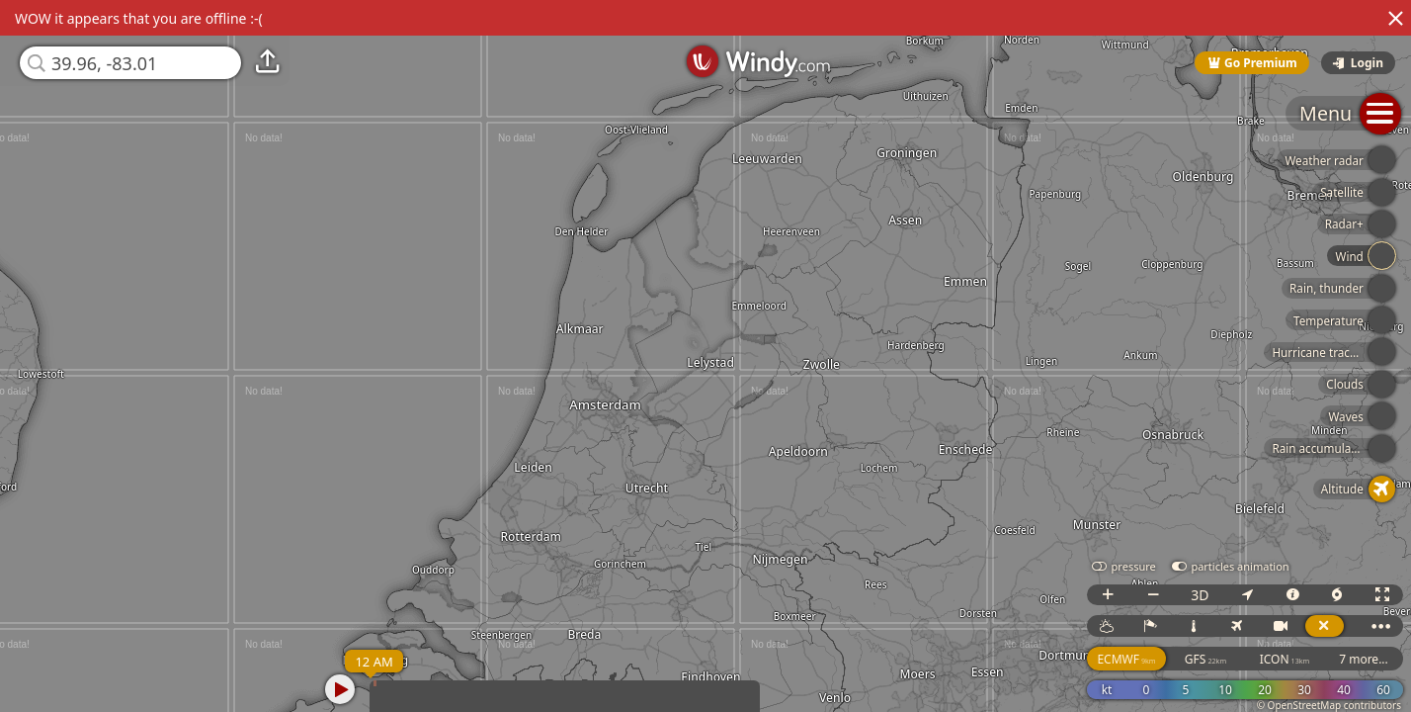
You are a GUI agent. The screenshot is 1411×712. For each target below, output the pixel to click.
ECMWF (1126, 659)
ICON (1285, 659)
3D (1199, 594)
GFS (1205, 659)
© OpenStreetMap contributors (1329, 705)
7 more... (1363, 659)
